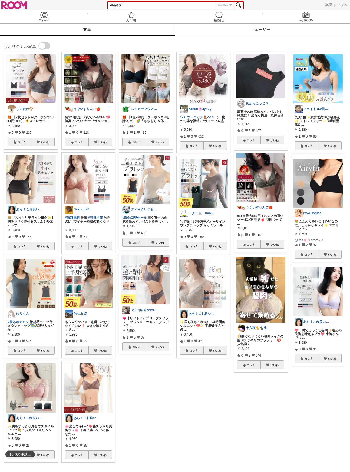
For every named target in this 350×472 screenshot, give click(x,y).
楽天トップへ (336, 5)
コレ (22, 142)
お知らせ (219, 16)
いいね (45, 142)
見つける (131, 16)
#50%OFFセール (134, 218)
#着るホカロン (18, 322)
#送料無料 (72, 218)
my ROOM (306, 16)
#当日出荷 (95, 218)
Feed (44, 16)
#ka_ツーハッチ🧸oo (195, 117)
